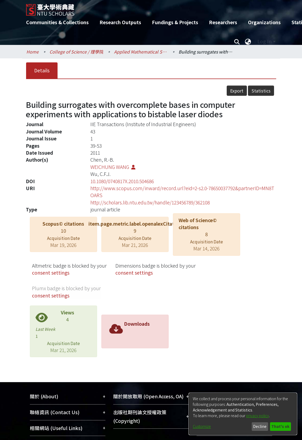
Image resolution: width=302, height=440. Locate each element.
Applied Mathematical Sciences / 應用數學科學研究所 (141, 51)
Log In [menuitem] (264, 41)
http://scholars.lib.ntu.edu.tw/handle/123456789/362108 (150, 202)
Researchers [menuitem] (223, 22)
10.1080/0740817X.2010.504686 (122, 181)
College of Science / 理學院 (76, 51)
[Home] (146, 8)
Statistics (261, 90)
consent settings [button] (50, 272)
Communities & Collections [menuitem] (57, 22)
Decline (260, 426)
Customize (202, 426)
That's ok (280, 426)
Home (32, 51)
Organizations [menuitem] (264, 22)
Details (41, 70)
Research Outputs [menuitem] (120, 22)
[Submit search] (237, 41)
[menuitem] (248, 41)
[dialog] (243, 414)
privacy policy (257, 415)
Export (236, 90)
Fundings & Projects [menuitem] (175, 22)
